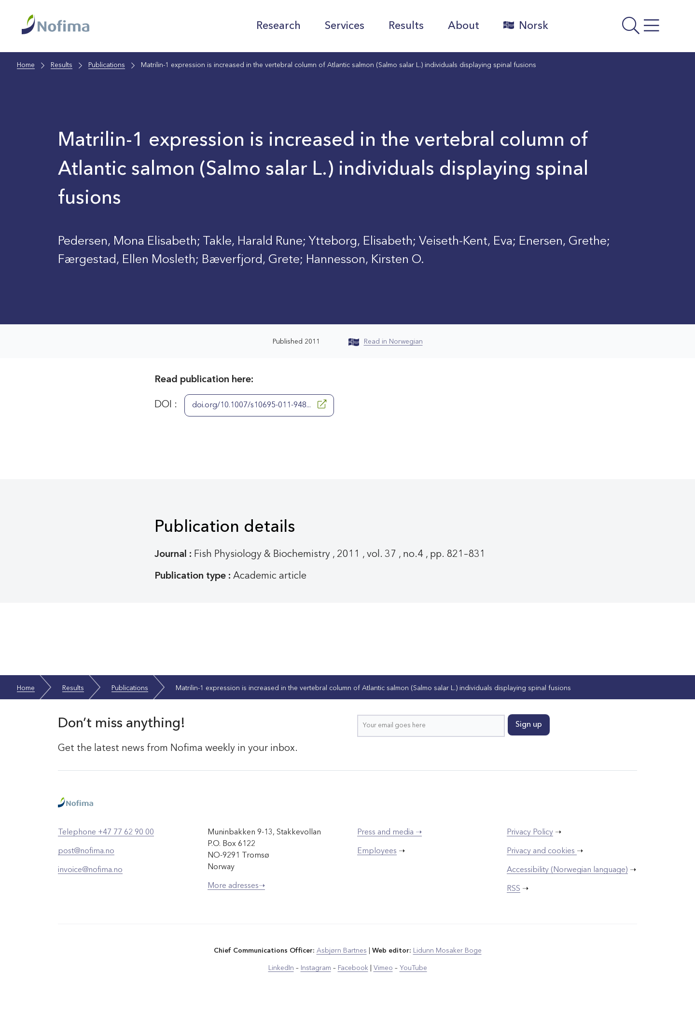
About (463, 26)
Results (406, 26)
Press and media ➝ (389, 832)
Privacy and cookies (542, 851)
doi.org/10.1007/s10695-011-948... (259, 404)
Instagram (316, 968)
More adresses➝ (236, 886)
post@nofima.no (86, 851)
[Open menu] (615, 28)
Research (278, 26)
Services (344, 26)
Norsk (525, 25)
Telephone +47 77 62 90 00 (106, 832)
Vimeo (383, 968)
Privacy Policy (530, 832)
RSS (513, 889)
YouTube (413, 968)
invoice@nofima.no (90, 870)
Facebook (353, 968)
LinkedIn (281, 968)
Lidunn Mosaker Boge (447, 950)
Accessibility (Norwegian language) (567, 870)
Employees (377, 851)
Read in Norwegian (385, 341)
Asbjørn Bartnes (342, 950)
